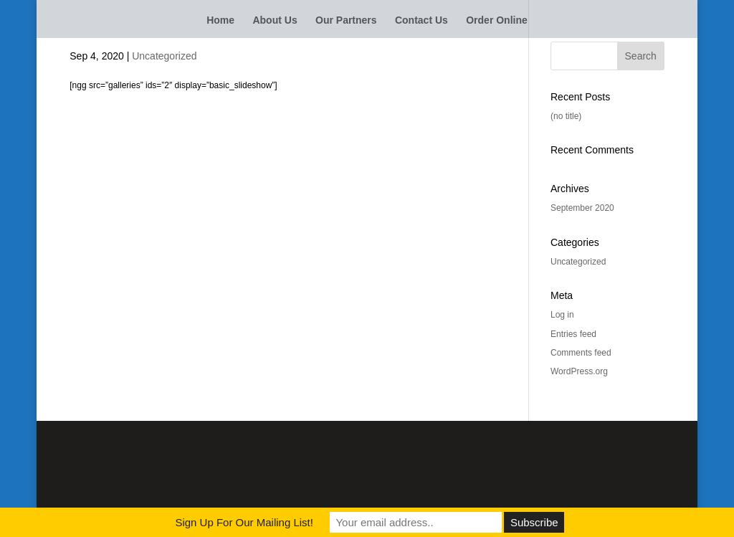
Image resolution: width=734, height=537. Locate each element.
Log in (562, 315)
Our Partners (346, 20)
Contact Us (421, 20)
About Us (274, 20)
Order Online (497, 20)
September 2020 (582, 208)
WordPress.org (579, 371)
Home (220, 20)
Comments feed (580, 353)
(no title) (565, 116)
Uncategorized (164, 56)
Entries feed (573, 334)
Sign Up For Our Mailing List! (244, 522)
